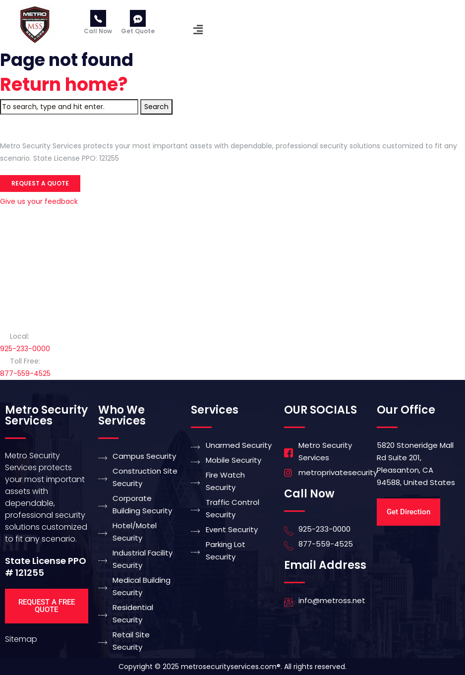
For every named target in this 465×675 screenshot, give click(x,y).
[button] (197, 29)
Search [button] (156, 107)
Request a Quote (40, 183)
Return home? (64, 84)
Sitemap (21, 639)
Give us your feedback (39, 201)
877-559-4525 (25, 373)
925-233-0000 (25, 349)
